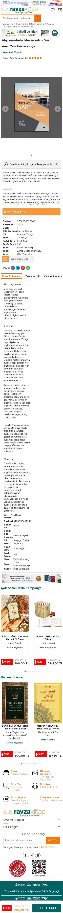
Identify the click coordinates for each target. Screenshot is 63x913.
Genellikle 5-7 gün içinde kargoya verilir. (31, 164)
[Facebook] (25, 855)
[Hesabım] (46, 10)
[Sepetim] (59, 10)
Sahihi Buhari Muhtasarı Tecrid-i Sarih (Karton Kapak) (15, 727)
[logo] (19, 10)
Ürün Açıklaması (11, 276)
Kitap (18, 24)
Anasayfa (7, 24)
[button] (31, 155)
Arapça (50, 24)
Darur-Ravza (48, 740)
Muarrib (12, 52)
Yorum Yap (8, 58)
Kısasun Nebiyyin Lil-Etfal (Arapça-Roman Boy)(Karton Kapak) (48, 727)
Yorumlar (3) (21, 58)
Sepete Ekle (47, 908)
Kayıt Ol (53, 840)
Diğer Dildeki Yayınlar (34, 24)
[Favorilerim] (52, 10)
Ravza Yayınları (15, 647)
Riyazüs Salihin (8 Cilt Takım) (48, 638)
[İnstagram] (37, 855)
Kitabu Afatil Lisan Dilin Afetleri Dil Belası (15, 638)
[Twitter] (31, 855)
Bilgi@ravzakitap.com (51, 800)
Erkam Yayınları (48, 647)
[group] (31, 107)
